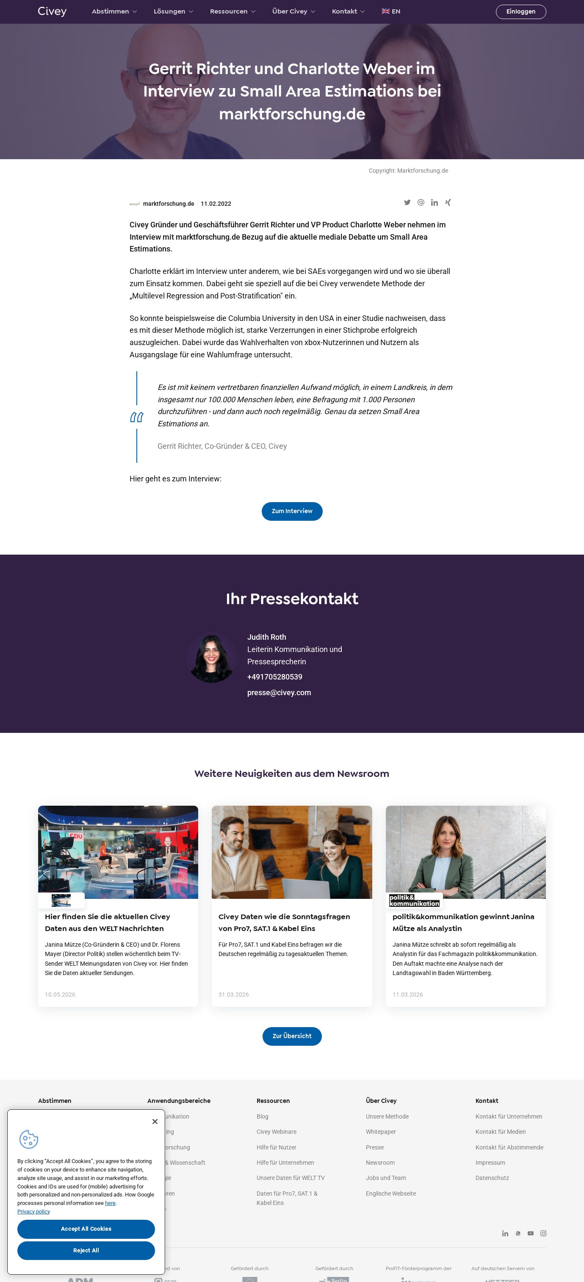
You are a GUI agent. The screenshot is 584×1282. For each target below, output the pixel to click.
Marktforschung (168, 1147)
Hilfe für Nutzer (276, 1147)
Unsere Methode (387, 1116)
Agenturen (161, 1193)
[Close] (155, 1121)
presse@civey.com (279, 692)
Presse (375, 1147)
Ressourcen (232, 11)
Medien (156, 1208)
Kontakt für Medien (501, 1131)
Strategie (159, 1177)
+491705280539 (274, 676)
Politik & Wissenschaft (176, 1162)
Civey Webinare (276, 1131)
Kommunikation (168, 1116)
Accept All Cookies (86, 1229)
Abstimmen (114, 11)
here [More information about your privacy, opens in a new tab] (110, 1203)
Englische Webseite (391, 1193)
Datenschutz (492, 1177)
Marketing (160, 1131)
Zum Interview (292, 511)
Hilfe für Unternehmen (285, 1162)
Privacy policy (33, 1211)
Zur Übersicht (292, 1036)
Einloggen (521, 11)
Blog (262, 1116)
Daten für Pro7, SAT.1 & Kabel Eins (287, 1198)
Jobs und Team (386, 1177)
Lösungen (173, 11)
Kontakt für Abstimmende (509, 1147)
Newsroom (380, 1162)
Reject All (86, 1250)
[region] (86, 1192)
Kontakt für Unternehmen (509, 1116)
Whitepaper (381, 1131)
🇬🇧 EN (391, 11)
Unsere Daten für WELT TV (291, 1177)
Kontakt (348, 11)
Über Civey (293, 11)
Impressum (490, 1162)
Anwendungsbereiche (178, 1101)
